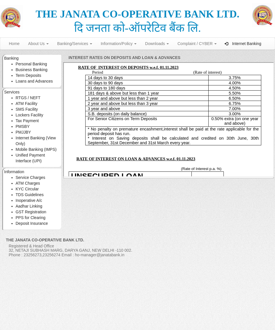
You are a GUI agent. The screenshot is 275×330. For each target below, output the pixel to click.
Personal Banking (31, 64)
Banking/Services (74, 43)
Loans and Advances (34, 81)
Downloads (157, 43)
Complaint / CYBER (197, 43)
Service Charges (30, 177)
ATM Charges (28, 183)
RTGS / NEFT (28, 97)
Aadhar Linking (29, 206)
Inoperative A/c (29, 200)
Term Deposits (28, 75)
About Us (38, 43)
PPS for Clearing (30, 217)
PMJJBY (23, 132)
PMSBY (23, 126)
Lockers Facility (29, 115)
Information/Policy (118, 43)
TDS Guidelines (30, 194)
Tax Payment (27, 120)
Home (14, 43)
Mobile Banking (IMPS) (36, 149)
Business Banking (32, 69)
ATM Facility (26, 103)
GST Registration (31, 212)
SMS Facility (27, 109)
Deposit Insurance (32, 223)
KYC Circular (27, 189)
